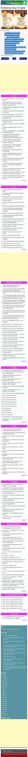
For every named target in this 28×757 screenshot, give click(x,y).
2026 (4, 675)
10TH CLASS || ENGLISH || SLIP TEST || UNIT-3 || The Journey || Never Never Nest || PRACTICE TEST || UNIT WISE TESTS (14, 312)
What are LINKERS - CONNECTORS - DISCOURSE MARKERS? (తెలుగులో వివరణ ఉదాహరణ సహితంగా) (13, 581)
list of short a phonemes (8, 414)
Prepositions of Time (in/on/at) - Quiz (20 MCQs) (13, 328)
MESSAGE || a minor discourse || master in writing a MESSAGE (13, 455)
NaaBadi (14, 755)
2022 (4, 697)
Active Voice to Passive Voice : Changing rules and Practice (13, 99)
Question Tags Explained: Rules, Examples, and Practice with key (13, 534)
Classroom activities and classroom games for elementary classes (13, 199)
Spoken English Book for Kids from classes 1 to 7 (13, 245)
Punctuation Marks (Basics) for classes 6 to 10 (13, 114)
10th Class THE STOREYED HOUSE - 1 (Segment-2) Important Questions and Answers (13, 338)
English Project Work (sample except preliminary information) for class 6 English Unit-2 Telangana (13, 488)
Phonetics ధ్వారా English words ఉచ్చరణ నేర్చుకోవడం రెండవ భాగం (13, 387)
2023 (4, 681)
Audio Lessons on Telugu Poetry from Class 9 (12, 599)
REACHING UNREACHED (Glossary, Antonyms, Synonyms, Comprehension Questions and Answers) (12, 155)
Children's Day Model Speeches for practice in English (12, 128)
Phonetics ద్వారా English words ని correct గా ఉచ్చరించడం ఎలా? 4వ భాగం (12, 379)
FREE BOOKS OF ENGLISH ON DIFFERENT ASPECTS (14, 206)
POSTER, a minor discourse (9, 656)
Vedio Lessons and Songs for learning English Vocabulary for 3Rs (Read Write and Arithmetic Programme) (13, 210)
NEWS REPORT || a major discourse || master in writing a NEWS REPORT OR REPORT (12, 462)
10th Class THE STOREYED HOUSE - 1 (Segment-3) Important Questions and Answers (13, 335)
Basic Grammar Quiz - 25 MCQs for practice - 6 (13, 324)
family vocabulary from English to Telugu (11, 235)
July (3, 689)
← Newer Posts (5, 58)
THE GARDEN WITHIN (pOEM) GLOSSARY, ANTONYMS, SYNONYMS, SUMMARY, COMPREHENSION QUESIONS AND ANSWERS (12, 136)
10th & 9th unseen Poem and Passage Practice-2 (13, 348)
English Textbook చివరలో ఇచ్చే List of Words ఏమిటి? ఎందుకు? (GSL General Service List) (14, 585)
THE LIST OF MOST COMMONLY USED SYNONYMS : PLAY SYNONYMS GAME (14, 131)
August (4, 687)
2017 (4, 707)
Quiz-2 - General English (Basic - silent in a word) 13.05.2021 (13, 321)
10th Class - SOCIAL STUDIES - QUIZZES (11, 629)
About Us (9, 751)
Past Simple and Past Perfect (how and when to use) (14, 559)
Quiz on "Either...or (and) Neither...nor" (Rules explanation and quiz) (12, 577)
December (4, 683)
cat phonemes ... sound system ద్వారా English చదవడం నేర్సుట (12, 419)
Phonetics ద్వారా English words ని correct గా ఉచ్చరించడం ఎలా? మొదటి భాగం (12, 390)
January (4, 695)
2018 (4, 705)
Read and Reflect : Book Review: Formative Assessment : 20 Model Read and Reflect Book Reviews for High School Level (13, 104)
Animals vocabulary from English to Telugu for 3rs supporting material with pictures (13, 225)
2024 (4, 679)
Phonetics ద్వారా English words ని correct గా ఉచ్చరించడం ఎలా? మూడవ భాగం (12, 383)
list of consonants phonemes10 (9, 395)
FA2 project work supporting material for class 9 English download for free (13, 510)
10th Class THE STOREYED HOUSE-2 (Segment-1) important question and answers (13, 331)
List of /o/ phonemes (7, 412)
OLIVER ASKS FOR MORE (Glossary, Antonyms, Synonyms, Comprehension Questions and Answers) (13, 165)
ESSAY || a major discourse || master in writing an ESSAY (13, 469)
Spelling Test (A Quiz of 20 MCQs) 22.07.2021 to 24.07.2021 (13, 562)
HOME (4, 751)
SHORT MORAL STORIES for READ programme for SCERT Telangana (13, 194)
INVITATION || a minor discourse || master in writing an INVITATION (13, 440)
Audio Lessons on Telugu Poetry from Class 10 (13, 597)
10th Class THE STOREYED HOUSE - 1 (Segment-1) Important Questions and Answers (13, 342)
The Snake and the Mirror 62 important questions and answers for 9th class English (13, 345)
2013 (4, 715)
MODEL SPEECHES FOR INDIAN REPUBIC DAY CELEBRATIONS (12, 150)
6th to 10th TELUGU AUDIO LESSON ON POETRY (13, 604)
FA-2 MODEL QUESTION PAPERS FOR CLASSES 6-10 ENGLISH (14, 358)
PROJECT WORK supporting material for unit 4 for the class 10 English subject (13, 503)
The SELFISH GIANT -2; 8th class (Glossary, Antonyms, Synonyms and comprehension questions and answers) (12, 141)
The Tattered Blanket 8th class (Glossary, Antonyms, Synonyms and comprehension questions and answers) (14, 177)
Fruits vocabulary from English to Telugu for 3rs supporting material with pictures (13, 229)
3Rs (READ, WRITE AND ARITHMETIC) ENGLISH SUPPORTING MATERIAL (13, 216)
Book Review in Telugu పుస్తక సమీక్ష (10, 635)
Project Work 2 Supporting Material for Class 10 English (13, 514)
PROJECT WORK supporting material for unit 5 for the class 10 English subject (13, 499)
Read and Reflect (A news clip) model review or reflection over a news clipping (13, 485)
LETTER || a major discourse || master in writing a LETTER (13, 465)
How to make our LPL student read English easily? (13, 393)
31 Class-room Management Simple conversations (13, 241)
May (3, 693)
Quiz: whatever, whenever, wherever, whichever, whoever (13, 568)
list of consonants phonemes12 (9, 399)
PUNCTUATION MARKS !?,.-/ (8, 55)
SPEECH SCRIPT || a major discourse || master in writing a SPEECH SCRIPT (13, 458)
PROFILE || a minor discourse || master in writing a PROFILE (13, 437)
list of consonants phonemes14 (9, 404)
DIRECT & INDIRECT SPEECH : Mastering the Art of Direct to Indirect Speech (13, 541)
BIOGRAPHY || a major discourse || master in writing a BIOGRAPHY (14, 472)
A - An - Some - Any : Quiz (8, 555)
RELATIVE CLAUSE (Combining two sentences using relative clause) (14, 549)
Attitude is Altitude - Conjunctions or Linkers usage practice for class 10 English (13, 588)
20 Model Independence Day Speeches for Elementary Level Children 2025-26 (12, 286)
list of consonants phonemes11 (9, 397)
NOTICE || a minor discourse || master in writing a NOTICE (13, 451)
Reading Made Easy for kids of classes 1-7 (12, 243)
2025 (4, 677)
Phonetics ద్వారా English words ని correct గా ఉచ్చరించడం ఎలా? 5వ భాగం (12, 376)
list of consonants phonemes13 (9, 401)
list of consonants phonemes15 (9, 406)
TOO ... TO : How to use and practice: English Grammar (12, 552)
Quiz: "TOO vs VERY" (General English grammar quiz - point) (14, 572)
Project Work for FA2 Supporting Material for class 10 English (13, 496)
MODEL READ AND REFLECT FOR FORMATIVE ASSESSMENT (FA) (12, 117)
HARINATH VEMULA (14, 754)
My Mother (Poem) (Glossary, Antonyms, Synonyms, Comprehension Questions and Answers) (14, 173)
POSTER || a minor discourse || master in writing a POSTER (13, 444)
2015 (4, 711)
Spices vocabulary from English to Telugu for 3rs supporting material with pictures (13, 222)
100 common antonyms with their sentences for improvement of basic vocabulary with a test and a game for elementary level (13, 372)
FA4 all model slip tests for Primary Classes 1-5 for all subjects (13, 238)
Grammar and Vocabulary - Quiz (9, 565)
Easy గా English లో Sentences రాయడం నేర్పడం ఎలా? (13, 219)
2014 (4, 713)
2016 (4, 709)
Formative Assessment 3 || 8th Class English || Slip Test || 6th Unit (13, 111)
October (4, 685)
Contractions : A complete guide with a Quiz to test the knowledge (13, 531)
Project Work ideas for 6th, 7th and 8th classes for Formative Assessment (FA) (13, 492)
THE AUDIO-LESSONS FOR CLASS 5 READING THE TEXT (13, 203)
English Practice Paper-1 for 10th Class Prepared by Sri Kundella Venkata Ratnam (14, 355)
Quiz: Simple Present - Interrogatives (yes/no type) (13, 574)
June (3, 691)
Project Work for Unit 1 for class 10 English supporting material (12, 517)
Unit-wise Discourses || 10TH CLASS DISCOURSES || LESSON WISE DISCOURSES (14, 433)
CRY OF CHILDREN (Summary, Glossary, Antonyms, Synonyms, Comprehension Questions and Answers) (13, 160)
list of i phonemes (6, 410)
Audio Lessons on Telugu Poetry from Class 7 (12, 606)
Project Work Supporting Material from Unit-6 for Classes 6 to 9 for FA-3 (13, 121)
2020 (4, 701)
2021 (4, 699)
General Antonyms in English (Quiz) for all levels (13, 196)
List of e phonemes (7, 408)
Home (14, 58)
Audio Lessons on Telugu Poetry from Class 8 (12, 601)
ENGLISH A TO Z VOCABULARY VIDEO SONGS (12, 213)
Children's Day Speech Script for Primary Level (12, 247)
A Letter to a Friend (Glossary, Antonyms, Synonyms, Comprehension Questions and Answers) (14, 169)
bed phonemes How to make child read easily (12, 416)
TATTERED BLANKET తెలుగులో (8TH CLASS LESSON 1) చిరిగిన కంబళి (14, 108)
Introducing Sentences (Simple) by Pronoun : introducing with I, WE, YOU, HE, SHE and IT (12, 527)
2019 (4, 703)
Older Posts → (23, 58)
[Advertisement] (14, 78)
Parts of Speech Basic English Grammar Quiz (12, 326)
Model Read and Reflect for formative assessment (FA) (13, 124)
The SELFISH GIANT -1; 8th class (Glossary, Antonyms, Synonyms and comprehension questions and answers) (12, 146)
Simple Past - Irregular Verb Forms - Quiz (11, 557)
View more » (24, 180)
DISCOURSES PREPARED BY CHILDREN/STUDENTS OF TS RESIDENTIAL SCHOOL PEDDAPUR (13, 617)
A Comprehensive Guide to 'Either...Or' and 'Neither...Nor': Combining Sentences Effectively (13, 538)
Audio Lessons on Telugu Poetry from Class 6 (12, 608)
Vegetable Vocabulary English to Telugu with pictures (12, 232)
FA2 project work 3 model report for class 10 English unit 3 (14, 506)
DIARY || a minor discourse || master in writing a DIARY (13, 447)
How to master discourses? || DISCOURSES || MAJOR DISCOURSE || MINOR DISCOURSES (12, 429)
